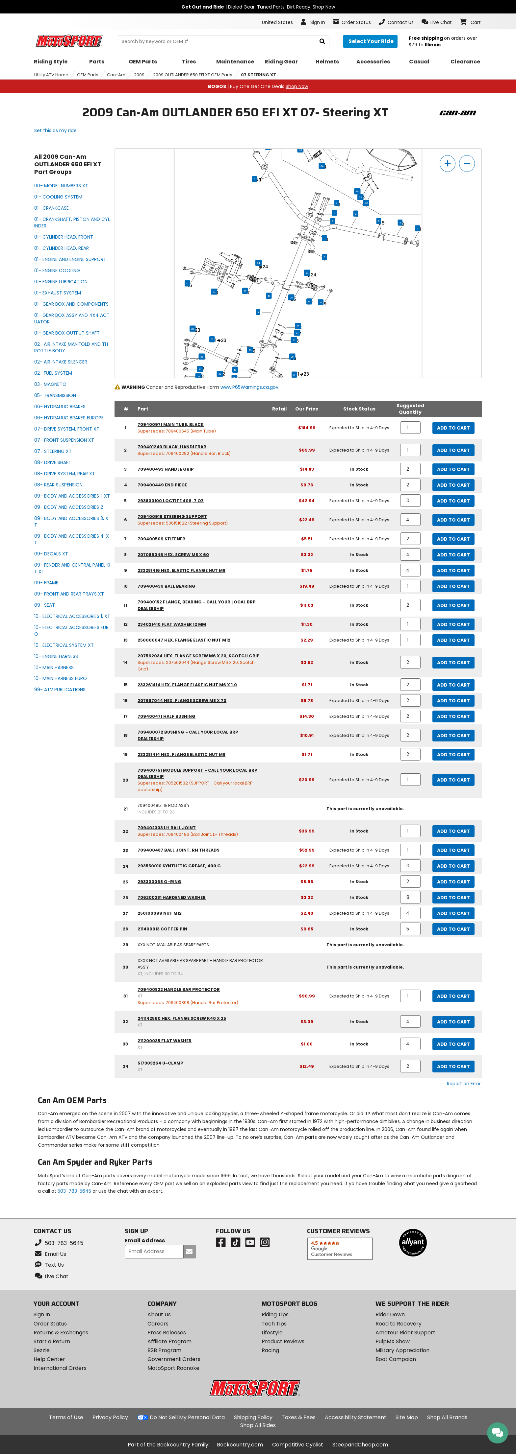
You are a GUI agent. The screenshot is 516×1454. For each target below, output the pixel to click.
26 (294, 340)
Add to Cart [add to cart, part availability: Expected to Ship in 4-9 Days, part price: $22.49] (453, 520)
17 (245, 291)
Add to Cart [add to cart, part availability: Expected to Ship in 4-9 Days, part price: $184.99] (453, 428)
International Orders (60, 1368)
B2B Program (164, 1350)
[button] (436, 22)
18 (269, 295)
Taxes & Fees (299, 1417)
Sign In (42, 1314)
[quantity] (410, 427)
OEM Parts (87, 75)
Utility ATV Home (51, 75)
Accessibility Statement (355, 1417)
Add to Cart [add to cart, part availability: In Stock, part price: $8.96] (453, 882)
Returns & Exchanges (61, 1332)
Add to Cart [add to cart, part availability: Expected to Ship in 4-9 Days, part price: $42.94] (453, 501)
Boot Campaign (395, 1359)
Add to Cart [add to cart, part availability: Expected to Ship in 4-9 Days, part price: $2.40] (453, 913)
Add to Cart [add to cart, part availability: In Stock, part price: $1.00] (453, 1044)
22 (220, 373)
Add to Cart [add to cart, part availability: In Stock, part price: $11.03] (453, 605)
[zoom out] (467, 163)
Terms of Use (66, 1417)
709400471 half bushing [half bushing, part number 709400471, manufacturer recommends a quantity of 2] (166, 716)
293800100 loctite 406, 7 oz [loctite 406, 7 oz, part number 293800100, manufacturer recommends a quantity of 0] (171, 501)
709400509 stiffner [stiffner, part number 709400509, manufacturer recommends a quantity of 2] (161, 539)
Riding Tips (275, 1314)
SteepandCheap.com (360, 1444)
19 (321, 302)
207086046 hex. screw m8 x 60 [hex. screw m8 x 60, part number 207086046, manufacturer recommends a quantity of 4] (173, 554)
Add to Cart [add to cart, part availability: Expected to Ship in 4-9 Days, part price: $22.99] (453, 866)
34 (322, 166)
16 (187, 283)
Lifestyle (272, 1332)
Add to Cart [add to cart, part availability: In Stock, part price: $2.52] (453, 662)
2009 (139, 75)
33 (360, 197)
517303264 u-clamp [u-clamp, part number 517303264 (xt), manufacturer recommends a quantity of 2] (160, 1063)
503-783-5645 (74, 1191)
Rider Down (390, 1314)
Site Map (407, 1417)
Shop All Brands (447, 1417)
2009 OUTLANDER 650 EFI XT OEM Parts (192, 75)
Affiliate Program (169, 1341)
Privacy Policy (110, 1417)
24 (258, 263)
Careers (157, 1323)
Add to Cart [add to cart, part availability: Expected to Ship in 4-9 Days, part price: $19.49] (453, 586)
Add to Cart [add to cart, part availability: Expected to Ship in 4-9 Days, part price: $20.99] (453, 780)
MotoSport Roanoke (173, 1368)
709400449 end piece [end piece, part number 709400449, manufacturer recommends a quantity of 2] (162, 485)
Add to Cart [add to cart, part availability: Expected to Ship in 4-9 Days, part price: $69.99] (453, 450)
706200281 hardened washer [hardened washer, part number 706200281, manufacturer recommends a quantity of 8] (172, 897)
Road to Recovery (398, 1323)
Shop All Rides (258, 1425)
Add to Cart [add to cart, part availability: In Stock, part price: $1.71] (453, 685)
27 (297, 332)
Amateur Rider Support (405, 1332)
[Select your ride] (370, 41)
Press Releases (166, 1332)
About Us (159, 1314)
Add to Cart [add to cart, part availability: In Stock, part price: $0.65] (453, 929)
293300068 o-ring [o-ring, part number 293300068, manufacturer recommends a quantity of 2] (159, 881)
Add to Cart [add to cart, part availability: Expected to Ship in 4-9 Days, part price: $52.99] (453, 850)
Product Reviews (283, 1341)
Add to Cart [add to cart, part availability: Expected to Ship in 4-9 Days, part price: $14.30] (453, 716)
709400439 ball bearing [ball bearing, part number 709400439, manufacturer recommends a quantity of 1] (166, 586)
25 (291, 297)
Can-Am (116, 75)
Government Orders (173, 1359)
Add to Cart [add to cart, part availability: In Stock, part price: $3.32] (453, 554)
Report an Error (464, 1083)
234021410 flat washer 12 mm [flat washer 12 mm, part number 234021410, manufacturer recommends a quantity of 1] (172, 624)
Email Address (145, 1240)
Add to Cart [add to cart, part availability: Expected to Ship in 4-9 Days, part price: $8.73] (453, 700)
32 (300, 149)
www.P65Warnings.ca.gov (249, 387)
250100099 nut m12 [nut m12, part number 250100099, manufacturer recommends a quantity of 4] (160, 913)
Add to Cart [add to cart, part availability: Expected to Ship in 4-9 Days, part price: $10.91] (453, 735)
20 (214, 291)
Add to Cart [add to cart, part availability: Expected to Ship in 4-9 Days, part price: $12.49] (453, 1066)
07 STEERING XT (258, 75)
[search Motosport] (223, 41)
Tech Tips (274, 1323)
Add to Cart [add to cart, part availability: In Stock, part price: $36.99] (453, 831)
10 (235, 369)
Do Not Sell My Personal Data (187, 1417)
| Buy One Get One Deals (258, 86)
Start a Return (52, 1341)
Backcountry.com (240, 1444)
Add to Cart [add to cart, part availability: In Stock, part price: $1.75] (453, 570)
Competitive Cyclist (297, 1444)
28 (298, 326)
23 (192, 328)
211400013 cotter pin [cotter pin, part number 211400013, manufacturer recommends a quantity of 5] (162, 929)
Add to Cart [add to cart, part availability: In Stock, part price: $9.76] (453, 485)
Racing (270, 1350)
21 (212, 339)
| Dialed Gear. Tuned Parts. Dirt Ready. (258, 7)
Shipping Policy (253, 1417)
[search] (322, 41)
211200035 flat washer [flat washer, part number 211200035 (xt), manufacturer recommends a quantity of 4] (165, 1041)
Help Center (49, 1359)
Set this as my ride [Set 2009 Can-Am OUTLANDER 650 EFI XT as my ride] (55, 130)
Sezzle (42, 1350)
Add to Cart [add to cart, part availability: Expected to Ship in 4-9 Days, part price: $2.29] (453, 640)
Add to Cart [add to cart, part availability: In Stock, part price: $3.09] (453, 1022)
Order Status (50, 1323)
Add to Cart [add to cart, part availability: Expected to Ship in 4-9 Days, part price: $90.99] (453, 996)
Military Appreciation (402, 1350)
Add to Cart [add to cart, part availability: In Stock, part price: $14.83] (453, 469)
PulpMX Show (392, 1341)
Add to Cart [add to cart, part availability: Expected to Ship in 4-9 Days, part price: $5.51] (453, 539)
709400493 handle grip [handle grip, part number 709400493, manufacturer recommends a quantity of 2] (166, 469)
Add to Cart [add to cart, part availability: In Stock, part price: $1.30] (453, 624)
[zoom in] (447, 163)
